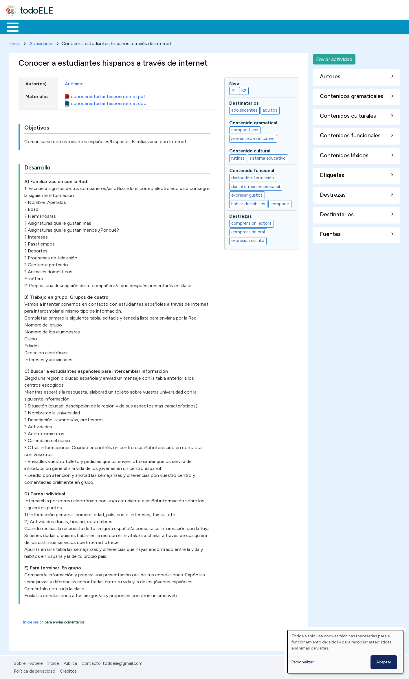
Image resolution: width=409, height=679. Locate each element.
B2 (243, 89)
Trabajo (104, 26)
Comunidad (211, 26)
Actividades (41, 42)
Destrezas (240, 215)
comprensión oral (248, 231)
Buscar (238, 26)
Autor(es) (36, 82)
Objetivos (36, 126)
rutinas (238, 157)
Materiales (32, 26)
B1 (233, 89)
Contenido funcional (251, 169)
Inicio (10, 26)
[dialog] (345, 651)
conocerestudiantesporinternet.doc (108, 102)
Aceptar (383, 662)
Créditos (68, 670)
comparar (279, 202)
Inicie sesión (33, 621)
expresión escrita (247, 239)
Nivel (235, 82)
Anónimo (74, 82)
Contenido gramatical (253, 121)
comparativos (244, 129)
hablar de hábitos (248, 202)
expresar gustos (247, 194)
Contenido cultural (249, 150)
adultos (270, 109)
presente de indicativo (253, 137)
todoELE (37, 10)
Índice (53, 662)
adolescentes (244, 109)
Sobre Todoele (28, 662)
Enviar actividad (334, 58)
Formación (69, 26)
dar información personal (255, 185)
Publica (70, 662)
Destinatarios (244, 102)
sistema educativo (268, 157)
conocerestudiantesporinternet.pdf (108, 95)
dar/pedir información (252, 176)
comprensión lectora (251, 222)
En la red (136, 26)
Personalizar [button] (302, 662)
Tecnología (173, 26)
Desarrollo (37, 166)
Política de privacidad (34, 670)
